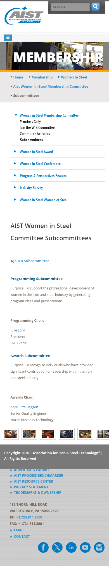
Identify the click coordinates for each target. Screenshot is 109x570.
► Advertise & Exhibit (29, 470)
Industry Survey (31, 187)
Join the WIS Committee (37, 127)
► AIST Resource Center (31, 481)
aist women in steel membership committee (50, 86)
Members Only (30, 121)
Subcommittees (31, 139)
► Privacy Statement (29, 487)
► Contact (20, 536)
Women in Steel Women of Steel (43, 200)
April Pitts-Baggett (25, 407)
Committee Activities (35, 133)
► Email (17, 530)
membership (42, 77)
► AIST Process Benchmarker (36, 475)
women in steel (74, 77)
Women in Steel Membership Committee (49, 115)
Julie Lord (18, 330)
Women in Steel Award (36, 151)
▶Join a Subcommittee (30, 260)
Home (18, 77)
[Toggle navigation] (8, 38)
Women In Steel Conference (40, 163)
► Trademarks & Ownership (35, 492)
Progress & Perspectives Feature (43, 175)
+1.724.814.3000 (29, 517)
